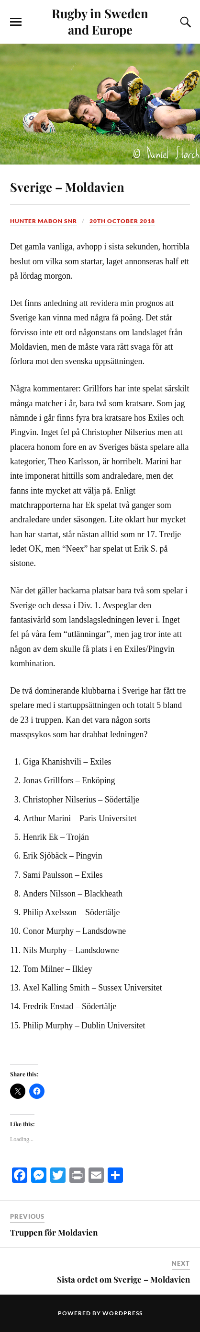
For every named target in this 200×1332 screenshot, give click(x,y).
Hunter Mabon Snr (43, 220)
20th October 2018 (122, 220)
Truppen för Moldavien (54, 1232)
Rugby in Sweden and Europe (100, 21)
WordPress (122, 1313)
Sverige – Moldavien (67, 186)
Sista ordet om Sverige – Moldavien (123, 1279)
